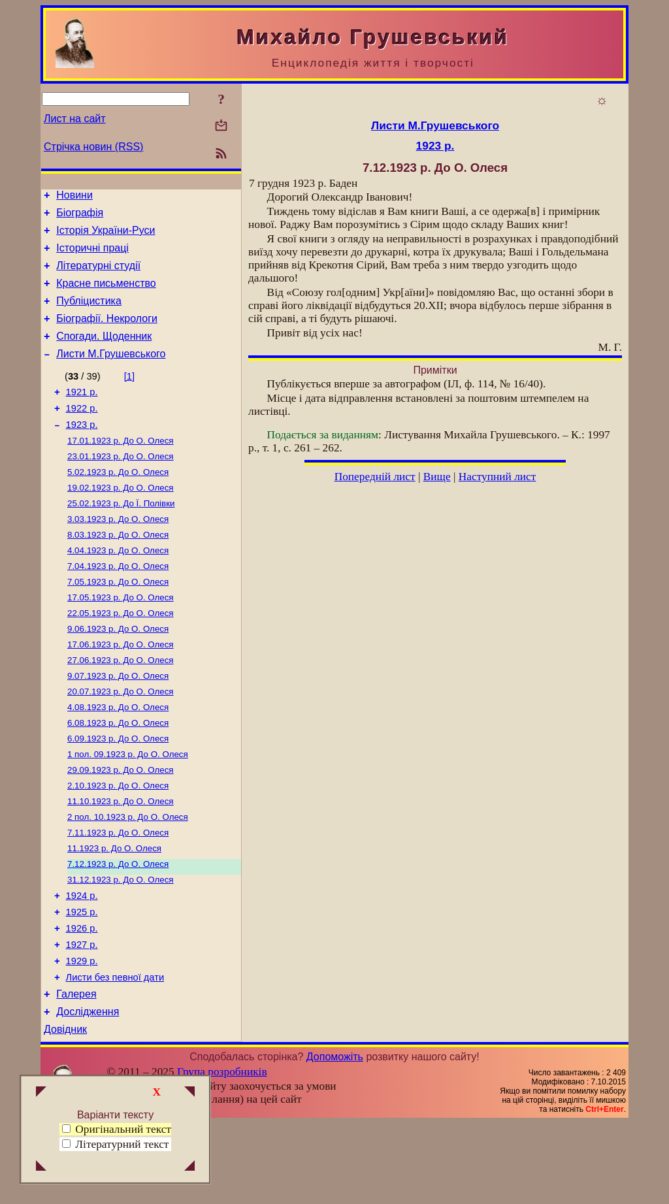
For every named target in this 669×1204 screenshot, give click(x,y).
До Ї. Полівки (120, 535)
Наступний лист (497, 476)
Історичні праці (92, 255)
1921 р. (82, 413)
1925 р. (82, 979)
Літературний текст (122, 1144)
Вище (437, 476)
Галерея (76, 1071)
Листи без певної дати (115, 1052)
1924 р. (82, 961)
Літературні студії (98, 275)
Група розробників (222, 1153)
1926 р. (82, 997)
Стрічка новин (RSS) (93, 146)
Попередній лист (375, 476)
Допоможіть (334, 1137)
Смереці (173, 1192)
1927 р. (82, 1016)
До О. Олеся (120, 467)
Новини (74, 197)
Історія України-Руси (105, 236)
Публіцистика (89, 314)
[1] (129, 396)
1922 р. (82, 432)
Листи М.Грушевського (110, 373)
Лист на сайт (75, 118)
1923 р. (82, 450)
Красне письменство (106, 295)
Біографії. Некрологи (106, 334)
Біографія (79, 216)
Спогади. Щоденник (104, 353)
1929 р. (82, 1034)
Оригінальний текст (116, 1129)
